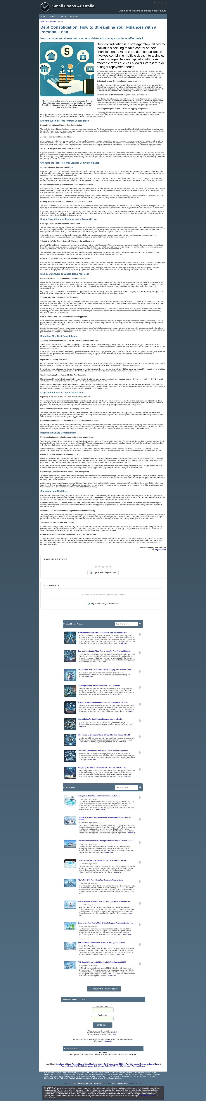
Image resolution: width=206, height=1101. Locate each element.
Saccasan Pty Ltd (90, 1078)
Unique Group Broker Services (109, 1078)
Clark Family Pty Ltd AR (73, 1078)
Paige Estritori (160, 550)
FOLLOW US (160, 3)
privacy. (109, 1041)
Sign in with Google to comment (103, 603)
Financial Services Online (82, 1083)
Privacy (113, 1034)
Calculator (52, 16)
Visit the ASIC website (148, 1096)
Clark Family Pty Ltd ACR (53, 1078)
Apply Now (74, 16)
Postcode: (102, 1015)
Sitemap (63, 16)
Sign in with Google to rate (103, 573)
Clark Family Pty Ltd (120, 1083)
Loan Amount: (102, 1006)
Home (43, 16)
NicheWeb (98, 1083)
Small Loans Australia (48, 21)
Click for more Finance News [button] (104, 989)
